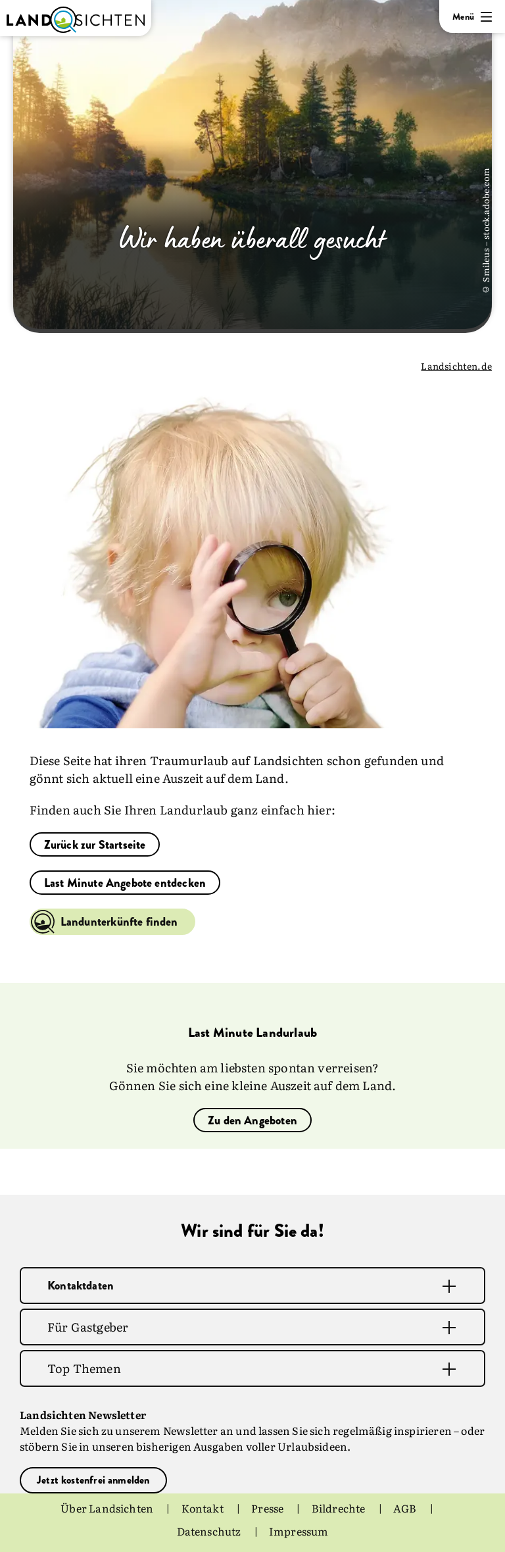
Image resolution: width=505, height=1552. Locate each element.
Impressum (299, 1530)
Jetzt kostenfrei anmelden (93, 1480)
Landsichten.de (456, 365)
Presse (268, 1508)
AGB (406, 1508)
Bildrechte (340, 1508)
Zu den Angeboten (252, 1120)
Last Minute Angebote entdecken (125, 882)
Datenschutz (210, 1530)
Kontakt (203, 1508)
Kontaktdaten (80, 1285)
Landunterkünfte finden (119, 921)
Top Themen (84, 1368)
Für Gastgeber (87, 1327)
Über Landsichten (107, 1508)
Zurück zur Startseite (95, 844)
